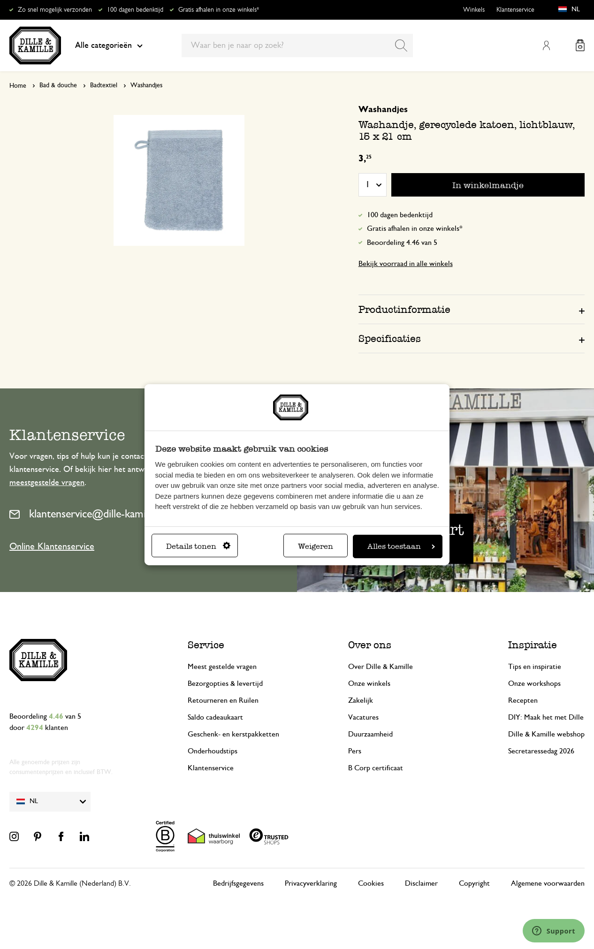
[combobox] (297, 45)
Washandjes (146, 85)
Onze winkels (369, 683)
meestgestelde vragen (46, 482)
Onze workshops (534, 683)
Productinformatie (404, 309)
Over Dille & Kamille (380, 666)
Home (17, 86)
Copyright (474, 883)
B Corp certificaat (375, 768)
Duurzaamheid (370, 734)
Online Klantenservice (51, 546)
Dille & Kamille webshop (546, 734)
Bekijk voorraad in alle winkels (405, 263)
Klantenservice (515, 10)
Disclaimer (421, 883)
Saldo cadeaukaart (215, 717)
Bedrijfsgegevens (238, 883)
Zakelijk (360, 700)
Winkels (474, 10)
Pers (354, 751)
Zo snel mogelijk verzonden (55, 10)
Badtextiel (103, 85)
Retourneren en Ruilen (223, 700)
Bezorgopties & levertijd (225, 683)
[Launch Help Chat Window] (554, 930)
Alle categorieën (109, 45)
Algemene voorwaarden (548, 883)
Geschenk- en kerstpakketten (233, 734)
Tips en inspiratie (534, 666)
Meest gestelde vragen (222, 666)
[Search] (401, 45)
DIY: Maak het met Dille (546, 717)
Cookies (371, 883)
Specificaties (389, 338)
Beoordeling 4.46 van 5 (402, 242)
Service (206, 645)
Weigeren (315, 546)
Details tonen (198, 546)
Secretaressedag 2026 (541, 751)
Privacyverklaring (311, 883)
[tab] (471, 309)
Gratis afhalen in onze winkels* (218, 10)
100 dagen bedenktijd (135, 10)
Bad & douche (58, 85)
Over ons (369, 645)
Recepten (523, 700)
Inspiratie (532, 645)
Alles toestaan (401, 546)
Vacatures (363, 717)
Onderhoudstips (212, 751)
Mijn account (546, 45)
